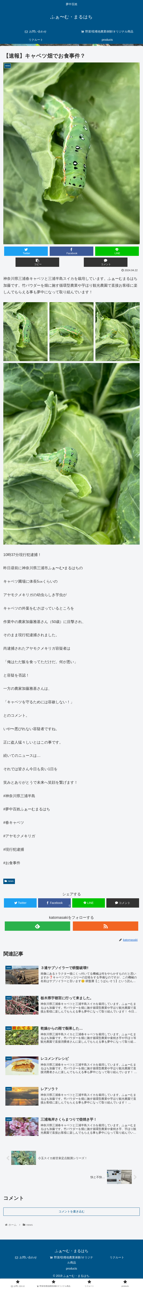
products (71, 1270)
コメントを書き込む (72, 1213)
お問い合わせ (26, 1258)
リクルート (117, 1258)
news (9, 881)
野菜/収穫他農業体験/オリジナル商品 (71, 1261)
